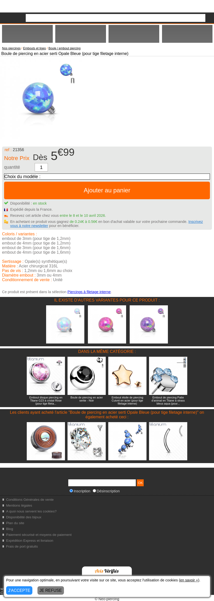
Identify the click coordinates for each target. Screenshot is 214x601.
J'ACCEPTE (19, 590)
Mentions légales (19, 505)
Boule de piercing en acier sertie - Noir (86, 399)
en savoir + (189, 580)
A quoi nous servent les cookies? (31, 511)
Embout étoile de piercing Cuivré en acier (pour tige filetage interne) (127, 400)
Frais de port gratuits (22, 546)
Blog (9, 529)
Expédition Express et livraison (29, 540)
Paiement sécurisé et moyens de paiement (39, 535)
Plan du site (15, 523)
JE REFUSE (50, 590)
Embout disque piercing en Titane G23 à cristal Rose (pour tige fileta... (45, 400)
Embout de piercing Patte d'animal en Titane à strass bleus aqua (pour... (168, 400)
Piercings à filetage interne (89, 292)
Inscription (80, 491)
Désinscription (106, 491)
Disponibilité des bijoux (23, 517)
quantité (12, 167)
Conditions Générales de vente (30, 500)
